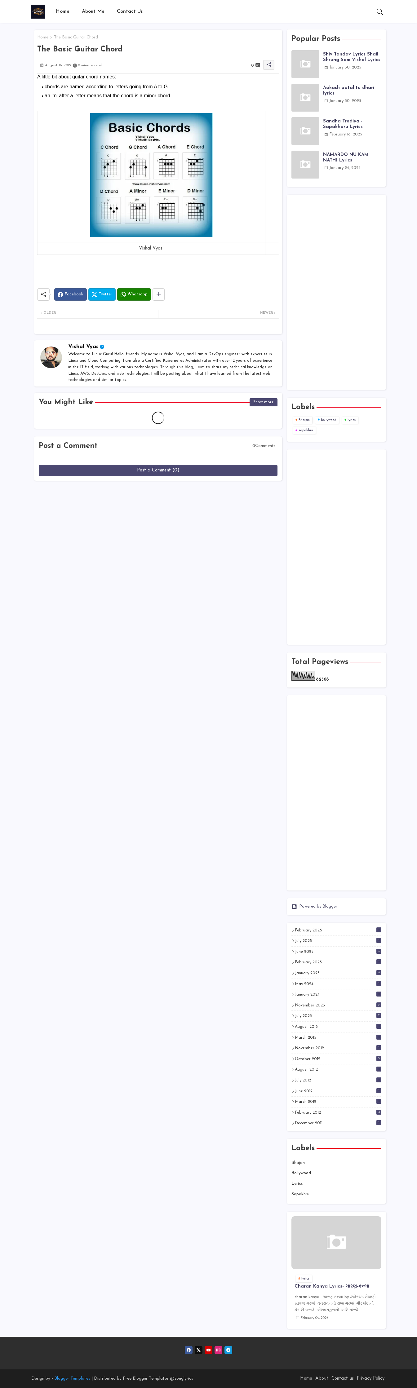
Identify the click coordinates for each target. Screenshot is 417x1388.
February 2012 (338, 1112)
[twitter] (198, 1350)
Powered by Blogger (314, 906)
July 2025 (338, 940)
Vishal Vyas (83, 347)
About (321, 1378)
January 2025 (338, 972)
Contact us (342, 1378)
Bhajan (304, 420)
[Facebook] (70, 294)
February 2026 (338, 929)
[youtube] (208, 1350)
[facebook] (189, 1350)
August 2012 (338, 1069)
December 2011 (338, 1122)
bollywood (328, 420)
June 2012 (338, 1090)
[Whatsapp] (134, 294)
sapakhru (306, 430)
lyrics (352, 420)
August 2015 (338, 1026)
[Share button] (159, 294)
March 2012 (338, 1101)
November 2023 (338, 1004)
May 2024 (338, 983)
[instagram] (218, 1350)
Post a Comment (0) (158, 470)
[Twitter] (102, 294)
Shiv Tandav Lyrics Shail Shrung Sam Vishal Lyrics (351, 57)
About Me (93, 11)
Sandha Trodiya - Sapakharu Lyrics (343, 124)
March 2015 (338, 1037)
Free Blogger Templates (146, 1378)
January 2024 (338, 994)
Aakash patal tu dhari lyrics (348, 91)
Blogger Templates (72, 1378)
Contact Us (130, 11)
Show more (263, 402)
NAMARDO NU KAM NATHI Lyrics (346, 158)
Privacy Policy (370, 1378)
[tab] (63, 11)
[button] (380, 12)
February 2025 (338, 961)
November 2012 (338, 1047)
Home (62, 11)
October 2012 (338, 1058)
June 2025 (338, 951)
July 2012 (338, 1079)
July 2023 (338, 1015)
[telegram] (228, 1350)
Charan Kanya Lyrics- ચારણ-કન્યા (332, 1286)
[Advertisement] (336, 292)
